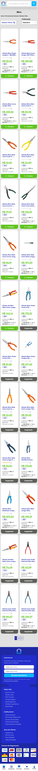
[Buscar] (34, 3)
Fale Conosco (9, 672)
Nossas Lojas (9, 670)
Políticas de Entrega (12, 697)
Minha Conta (9, 710)
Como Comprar (10, 690)
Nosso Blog (9, 682)
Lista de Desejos (10, 715)
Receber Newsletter (19, 651)
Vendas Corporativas (12, 679)
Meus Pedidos (9, 713)
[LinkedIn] (9, 745)
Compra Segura (10, 675)
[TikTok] (19, 745)
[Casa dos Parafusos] (3, 4)
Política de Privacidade (11, 656)
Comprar (9, 74)
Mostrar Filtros (8, 22)
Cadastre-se (9, 708)
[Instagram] (14, 745)
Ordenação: (26, 19)
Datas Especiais (10, 677)
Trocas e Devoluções (12, 695)
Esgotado (29, 316)
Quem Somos (9, 668)
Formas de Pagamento (12, 692)
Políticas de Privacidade (13, 699)
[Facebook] (4, 745)
